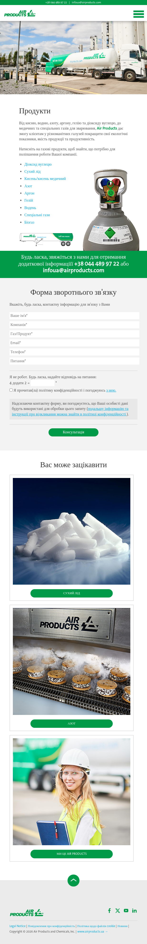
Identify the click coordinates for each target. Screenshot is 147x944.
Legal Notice (18, 926)
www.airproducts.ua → (92, 932)
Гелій (28, 200)
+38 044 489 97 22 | (57, 2)
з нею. (111, 390)
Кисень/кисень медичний (45, 178)
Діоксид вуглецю (38, 164)
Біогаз (29, 222)
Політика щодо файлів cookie (96, 926)
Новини (122, 926)
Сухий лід (32, 171)
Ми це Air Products (72, 854)
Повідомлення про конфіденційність (51, 926)
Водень (30, 207)
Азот (28, 186)
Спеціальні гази (37, 215)
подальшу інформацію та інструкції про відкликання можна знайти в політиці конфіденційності (70, 411)
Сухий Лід (71, 593)
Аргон (29, 193)
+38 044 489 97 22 (96, 264)
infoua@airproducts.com (86, 2)
